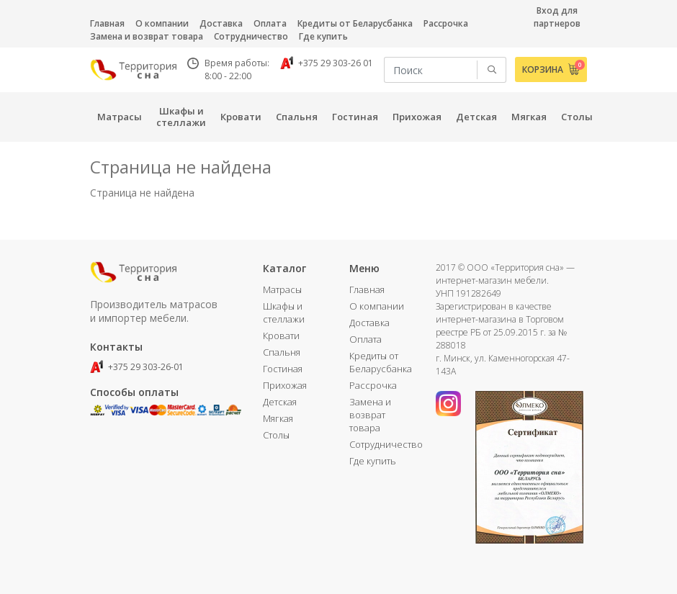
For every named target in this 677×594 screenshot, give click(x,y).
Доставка (221, 23)
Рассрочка (445, 23)
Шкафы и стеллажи (284, 312)
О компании (162, 23)
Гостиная (282, 368)
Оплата (270, 23)
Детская (280, 401)
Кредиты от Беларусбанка (355, 23)
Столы (276, 434)
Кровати (281, 335)
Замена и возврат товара (146, 36)
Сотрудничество (251, 36)
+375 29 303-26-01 (137, 367)
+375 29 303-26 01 (326, 63)
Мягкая (278, 418)
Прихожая (285, 385)
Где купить (323, 36)
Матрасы (282, 289)
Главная (107, 23)
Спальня (281, 352)
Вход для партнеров (557, 17)
